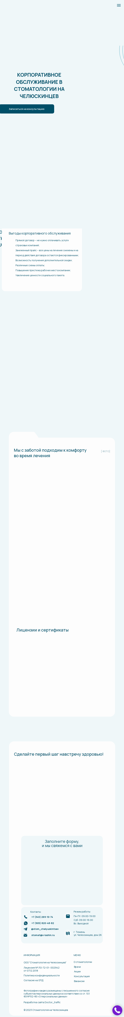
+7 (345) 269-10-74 (42, 916)
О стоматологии (83, 962)
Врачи (77, 966)
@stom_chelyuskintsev (45, 928)
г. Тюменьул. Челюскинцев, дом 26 (88, 933)
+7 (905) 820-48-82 (43, 923)
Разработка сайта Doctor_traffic (42, 1002)
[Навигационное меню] (119, 5)
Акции (77, 971)
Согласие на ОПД (34, 980)
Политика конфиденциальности (42, 975)
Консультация (82, 976)
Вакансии (79, 981)
